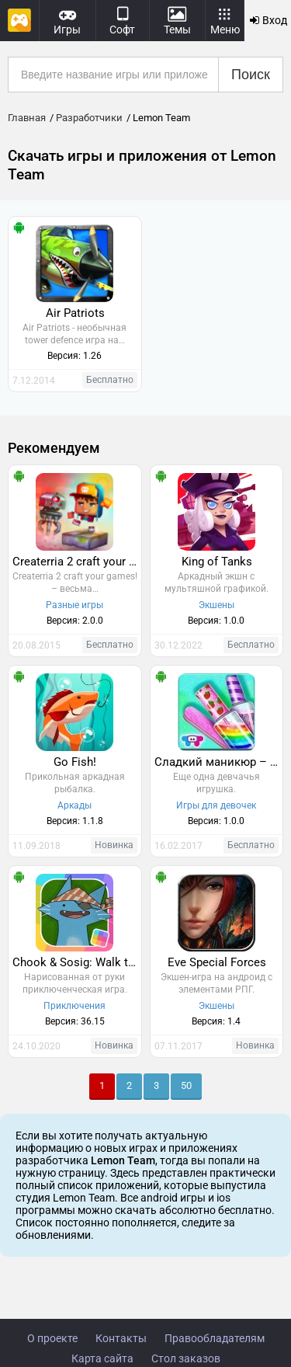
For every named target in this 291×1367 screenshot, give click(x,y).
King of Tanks (217, 562)
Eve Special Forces (217, 962)
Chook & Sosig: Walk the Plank (76, 962)
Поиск (250, 74)
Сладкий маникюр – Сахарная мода (218, 762)
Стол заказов (185, 1358)
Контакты (121, 1338)
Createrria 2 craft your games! (76, 562)
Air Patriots (75, 313)
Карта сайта (102, 1358)
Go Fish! (75, 762)
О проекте (52, 1338)
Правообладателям (215, 1338)
